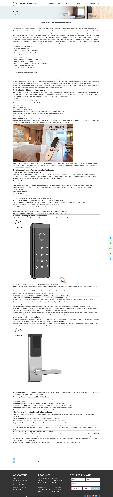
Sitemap (43, 496)
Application (68, 3)
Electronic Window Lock (57, 480)
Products (51, 3)
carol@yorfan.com (21, 482)
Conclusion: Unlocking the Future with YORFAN (26, 72)
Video (85, 3)
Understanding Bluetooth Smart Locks (23, 46)
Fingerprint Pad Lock (56, 487)
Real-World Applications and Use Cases (24, 65)
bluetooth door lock (18, 105)
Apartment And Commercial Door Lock (46, 482)
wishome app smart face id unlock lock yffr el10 (25, 100)
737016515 (18, 489)
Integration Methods (19, 55)
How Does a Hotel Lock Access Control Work (32, 459)
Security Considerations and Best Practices (25, 68)
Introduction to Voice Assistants (22, 48)
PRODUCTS (44, 475)
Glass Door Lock (42, 487)
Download (77, 3)
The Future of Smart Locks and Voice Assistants (26, 70)
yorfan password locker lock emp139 (22, 109)
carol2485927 (20, 485)
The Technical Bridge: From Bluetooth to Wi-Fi (25, 52)
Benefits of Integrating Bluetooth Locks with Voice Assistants (29, 59)
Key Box (40, 480)
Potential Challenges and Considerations (24, 61)
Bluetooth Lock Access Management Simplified (29, 461)
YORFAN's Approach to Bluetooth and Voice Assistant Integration (30, 63)
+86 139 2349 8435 (24, 487)
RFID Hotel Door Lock (43, 485)
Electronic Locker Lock (57, 485)
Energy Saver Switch (56, 489)
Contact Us (93, 3)
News (15, 12)
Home (43, 3)
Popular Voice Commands (20, 57)
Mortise (40, 491)
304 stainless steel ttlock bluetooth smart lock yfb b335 (27, 103)
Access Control (55, 491)
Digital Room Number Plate (44, 489)
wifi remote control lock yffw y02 (21, 107)
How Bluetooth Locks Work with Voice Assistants (26, 50)
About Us (59, 3)
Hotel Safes (54, 478)
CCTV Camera (55, 482)
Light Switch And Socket (43, 478)
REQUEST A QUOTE (80, 475)
